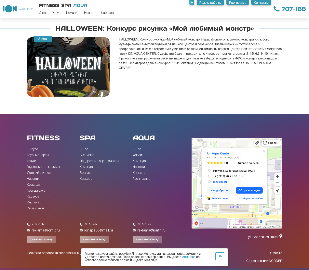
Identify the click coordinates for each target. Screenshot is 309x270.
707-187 (36, 224)
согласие (188, 257)
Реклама (33, 202)
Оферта (276, 253)
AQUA (144, 138)
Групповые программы (43, 167)
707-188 (294, 9)
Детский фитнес (39, 173)
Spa (66, 5)
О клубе (32, 149)
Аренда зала (36, 190)
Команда (72, 13)
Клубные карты (38, 155)
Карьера (107, 13)
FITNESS (43, 138)
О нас (43, 13)
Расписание (35, 208)
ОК (220, 256)
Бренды (85, 173)
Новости (90, 13)
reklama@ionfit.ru (43, 230)
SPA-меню (87, 155)
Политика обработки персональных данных (59, 253)
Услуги (56, 13)
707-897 (89, 224)
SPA (88, 138)
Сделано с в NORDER (264, 261)
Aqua (80, 5)
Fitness (49, 5)
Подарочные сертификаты (99, 161)
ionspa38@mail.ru (96, 230)
